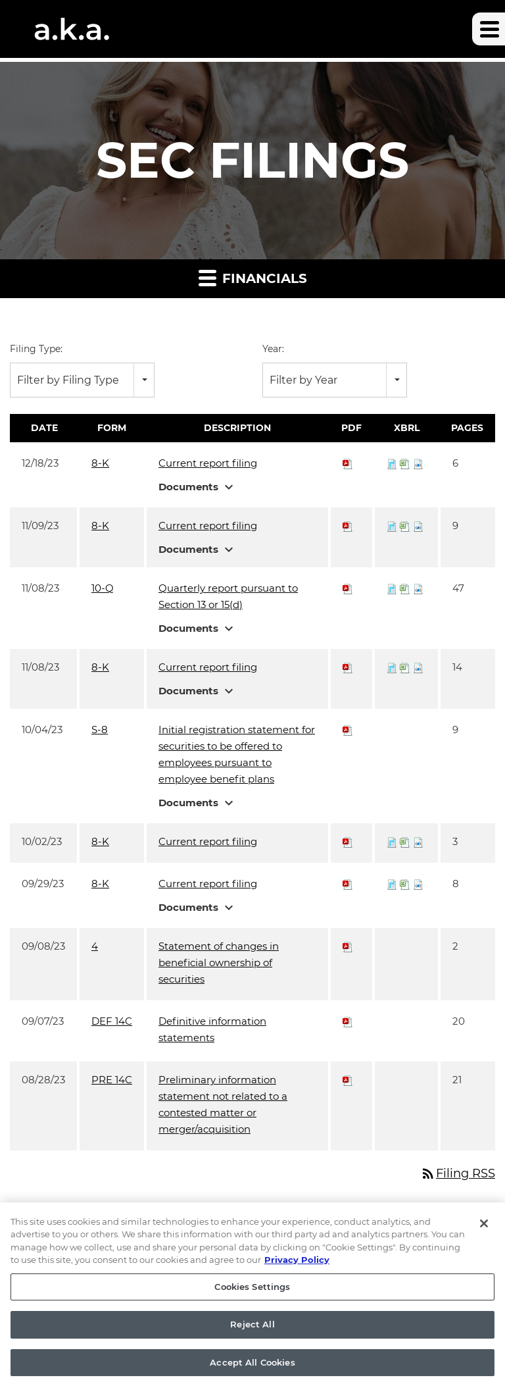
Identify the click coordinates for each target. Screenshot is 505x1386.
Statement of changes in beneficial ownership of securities (218, 962)
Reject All (252, 1339)
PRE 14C (111, 1079)
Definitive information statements (212, 1029)
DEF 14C (111, 1021)
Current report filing (207, 463)
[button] (488, 29)
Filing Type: (36, 349)
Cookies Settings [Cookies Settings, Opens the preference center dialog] (252, 1301)
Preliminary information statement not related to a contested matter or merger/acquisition (222, 1104)
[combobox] (82, 380)
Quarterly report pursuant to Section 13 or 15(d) (228, 596)
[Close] (483, 1238)
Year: (273, 349)
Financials (253, 277)
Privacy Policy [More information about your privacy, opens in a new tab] (296, 1275)
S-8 (99, 729)
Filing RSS (457, 1173)
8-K (100, 463)
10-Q (102, 588)
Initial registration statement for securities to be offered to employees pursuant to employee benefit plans (236, 754)
